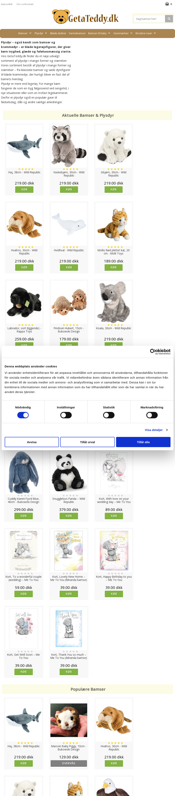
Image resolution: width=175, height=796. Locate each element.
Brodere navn (146, 33)
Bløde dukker (58, 33)
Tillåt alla (143, 442)
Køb (23, 189)
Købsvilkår (7, 4)
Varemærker (123, 33)
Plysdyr (41, 33)
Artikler (5, 772)
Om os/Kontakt (24, 4)
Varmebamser (77, 33)
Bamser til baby (99, 33)
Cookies (6, 754)
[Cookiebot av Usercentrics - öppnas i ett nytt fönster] (152, 352)
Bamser (25, 33)
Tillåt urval (87, 442)
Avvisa (32, 442)
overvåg (66, 607)
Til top (87, 740)
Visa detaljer (154, 430)
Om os (5, 778)
